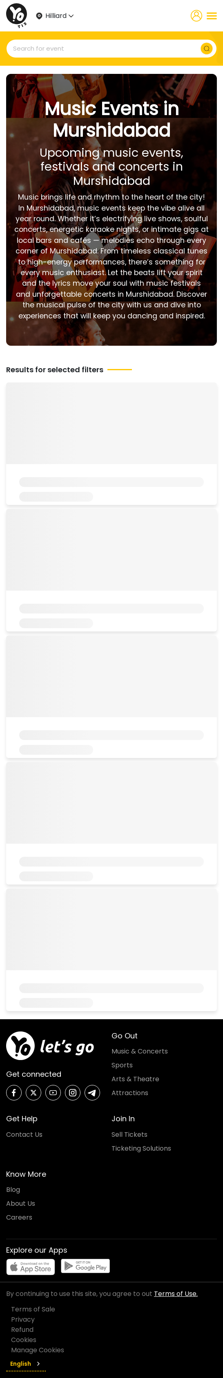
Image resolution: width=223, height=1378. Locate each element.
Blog (13, 1189)
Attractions (130, 1093)
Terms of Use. (176, 1293)
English (26, 1364)
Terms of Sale (33, 1309)
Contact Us (24, 1134)
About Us (20, 1203)
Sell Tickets (129, 1134)
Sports (122, 1065)
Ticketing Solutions (141, 1148)
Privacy (23, 1319)
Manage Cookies (37, 1350)
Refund (22, 1329)
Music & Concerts (140, 1051)
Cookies (23, 1340)
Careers (19, 1217)
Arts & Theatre (135, 1079)
